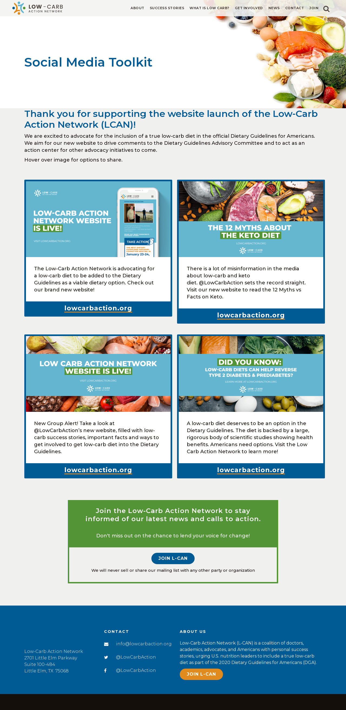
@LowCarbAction (136, 657)
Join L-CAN (173, 558)
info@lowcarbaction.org (144, 643)
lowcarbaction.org (98, 308)
